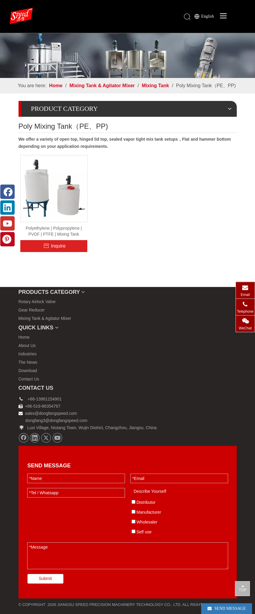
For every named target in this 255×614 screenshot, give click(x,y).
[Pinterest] (7, 239)
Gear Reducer (32, 310)
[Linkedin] (34, 438)
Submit (45, 578)
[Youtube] (57, 438)
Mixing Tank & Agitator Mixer (45, 318)
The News (28, 362)
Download (28, 370)
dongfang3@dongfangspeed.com (56, 420)
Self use (142, 531)
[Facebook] (23, 438)
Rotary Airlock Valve (37, 301)
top (242, 588)
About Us (27, 345)
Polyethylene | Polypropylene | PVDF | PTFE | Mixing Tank (54, 231)
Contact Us (29, 379)
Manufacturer (146, 512)
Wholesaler (145, 522)
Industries (28, 353)
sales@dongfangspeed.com (48, 413)
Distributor (144, 502)
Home (24, 337)
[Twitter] (46, 438)
